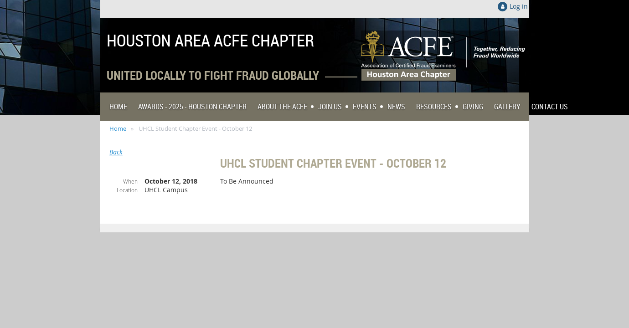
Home (117, 128)
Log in (519, 6)
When (130, 181)
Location (127, 190)
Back (116, 152)
